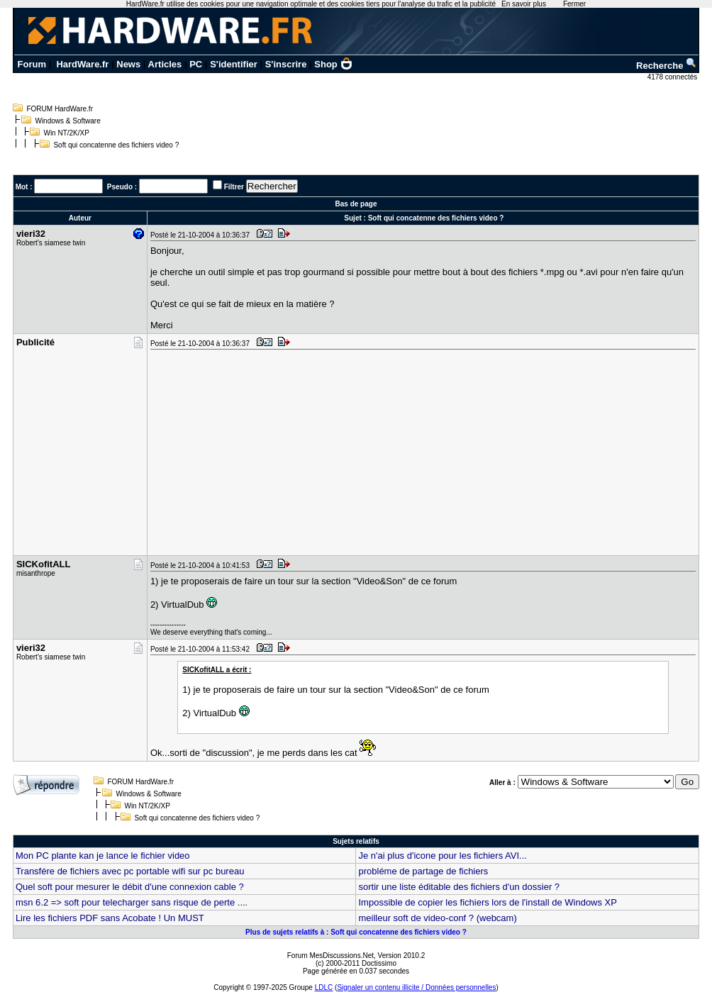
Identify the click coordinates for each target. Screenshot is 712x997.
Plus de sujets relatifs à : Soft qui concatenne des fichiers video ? (356, 932)
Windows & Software (67, 121)
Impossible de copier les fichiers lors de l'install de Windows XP (487, 902)
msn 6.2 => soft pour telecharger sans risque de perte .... (131, 902)
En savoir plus (523, 4)
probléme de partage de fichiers (423, 871)
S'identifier (233, 64)
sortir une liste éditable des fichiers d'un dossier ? (459, 886)
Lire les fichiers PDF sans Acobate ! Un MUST (110, 918)
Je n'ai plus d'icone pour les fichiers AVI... (442, 855)
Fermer (574, 4)
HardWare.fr (82, 64)
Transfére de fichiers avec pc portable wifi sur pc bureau (130, 871)
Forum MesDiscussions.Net (330, 955)
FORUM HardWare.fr (59, 109)
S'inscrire (286, 64)
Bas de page (356, 204)
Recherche (666, 65)
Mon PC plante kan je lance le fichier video (103, 855)
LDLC (324, 987)
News (128, 64)
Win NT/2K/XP (66, 133)
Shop (333, 64)
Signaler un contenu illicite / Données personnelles (416, 987)
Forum (32, 64)
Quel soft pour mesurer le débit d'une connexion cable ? (130, 886)
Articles (165, 64)
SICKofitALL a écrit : (216, 670)
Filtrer (234, 187)
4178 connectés (673, 77)
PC (195, 64)
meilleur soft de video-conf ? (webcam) (437, 918)
